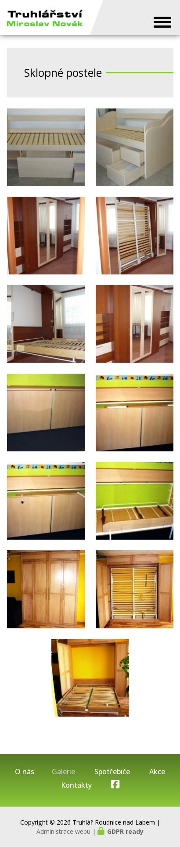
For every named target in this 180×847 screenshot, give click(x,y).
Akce (157, 771)
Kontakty (76, 785)
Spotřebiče (112, 771)
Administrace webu (63, 831)
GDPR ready (125, 831)
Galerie (63, 771)
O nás (24, 771)
